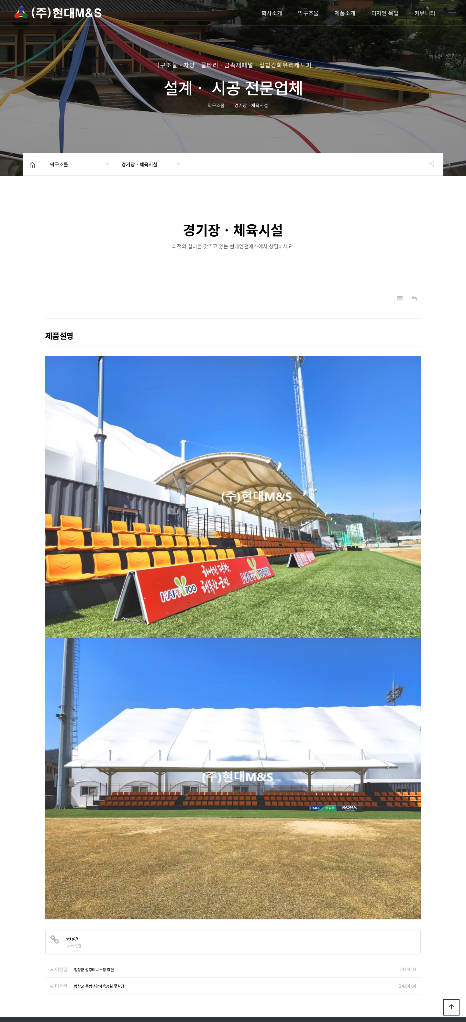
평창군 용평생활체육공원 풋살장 (99, 908)
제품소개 (345, 13)
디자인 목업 (385, 13)
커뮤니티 (425, 13)
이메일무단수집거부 (82, 950)
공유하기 (428, 163)
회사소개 (271, 13)
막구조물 (308, 13)
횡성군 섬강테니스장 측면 (94, 891)
